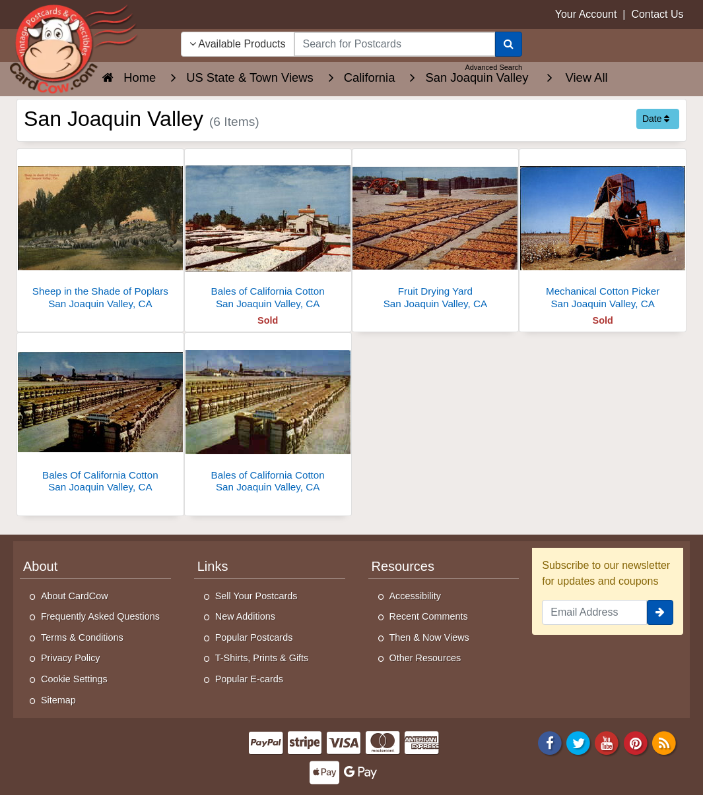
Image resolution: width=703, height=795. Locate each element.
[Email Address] (594, 612)
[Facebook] (550, 742)
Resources (403, 566)
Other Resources (425, 658)
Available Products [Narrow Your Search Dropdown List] (237, 43)
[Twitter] (578, 742)
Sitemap (58, 700)
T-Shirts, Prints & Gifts (262, 658)
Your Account (586, 14)
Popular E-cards (249, 679)
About (40, 566)
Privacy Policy (70, 658)
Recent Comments (428, 616)
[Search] (508, 44)
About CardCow (74, 596)
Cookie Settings (74, 679)
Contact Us (657, 14)
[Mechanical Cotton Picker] (602, 232)
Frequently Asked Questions (100, 616)
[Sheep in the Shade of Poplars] (100, 232)
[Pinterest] (636, 742)
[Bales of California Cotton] (268, 232)
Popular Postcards (254, 637)
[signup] (660, 612)
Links (212, 566)
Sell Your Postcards (256, 596)
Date (655, 118)
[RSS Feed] (664, 742)
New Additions (245, 616)
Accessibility (415, 596)
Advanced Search (493, 67)
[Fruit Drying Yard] (435, 232)
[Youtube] (607, 742)
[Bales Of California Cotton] (100, 416)
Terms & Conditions (82, 637)
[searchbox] (395, 44)
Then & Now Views (429, 637)
